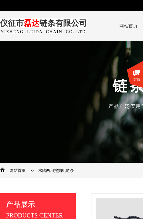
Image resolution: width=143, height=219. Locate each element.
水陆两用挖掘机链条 (56, 170)
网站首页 (18, 170)
